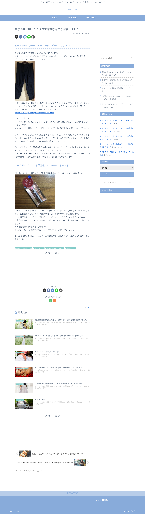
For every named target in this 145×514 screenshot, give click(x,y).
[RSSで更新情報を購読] (54, 300)
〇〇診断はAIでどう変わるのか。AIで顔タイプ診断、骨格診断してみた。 (117, 97)
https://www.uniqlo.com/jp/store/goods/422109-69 (34, 113)
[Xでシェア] (16, 37)
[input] (117, 58)
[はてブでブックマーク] (25, 37)
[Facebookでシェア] (20, 37)
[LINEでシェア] (29, 37)
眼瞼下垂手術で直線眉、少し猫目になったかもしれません (117, 81)
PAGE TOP (72, 493)
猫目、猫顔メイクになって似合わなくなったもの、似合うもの (117, 73)
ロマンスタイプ (38, 248)
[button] (33, 37)
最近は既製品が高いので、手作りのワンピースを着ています (117, 105)
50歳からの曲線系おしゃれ (23, 248)
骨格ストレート (70, 248)
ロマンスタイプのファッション (54, 248)
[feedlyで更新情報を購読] (50, 300)
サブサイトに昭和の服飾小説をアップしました (117, 89)
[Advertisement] (52, 269)
